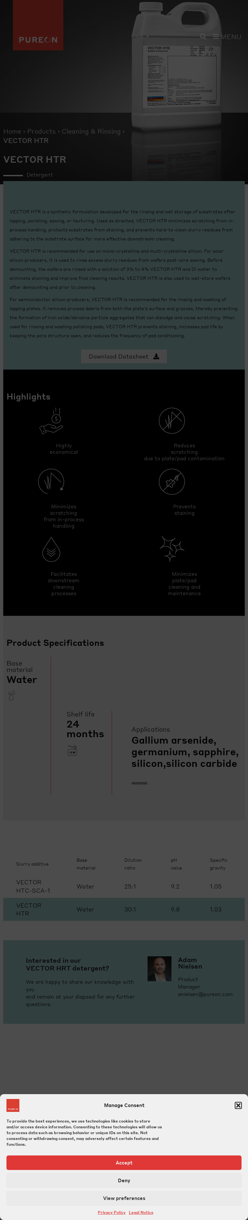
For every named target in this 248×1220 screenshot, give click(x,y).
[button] (238, 1105)
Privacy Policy (112, 1212)
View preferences (124, 1198)
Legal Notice (141, 1212)
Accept (124, 1162)
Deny (124, 1180)
